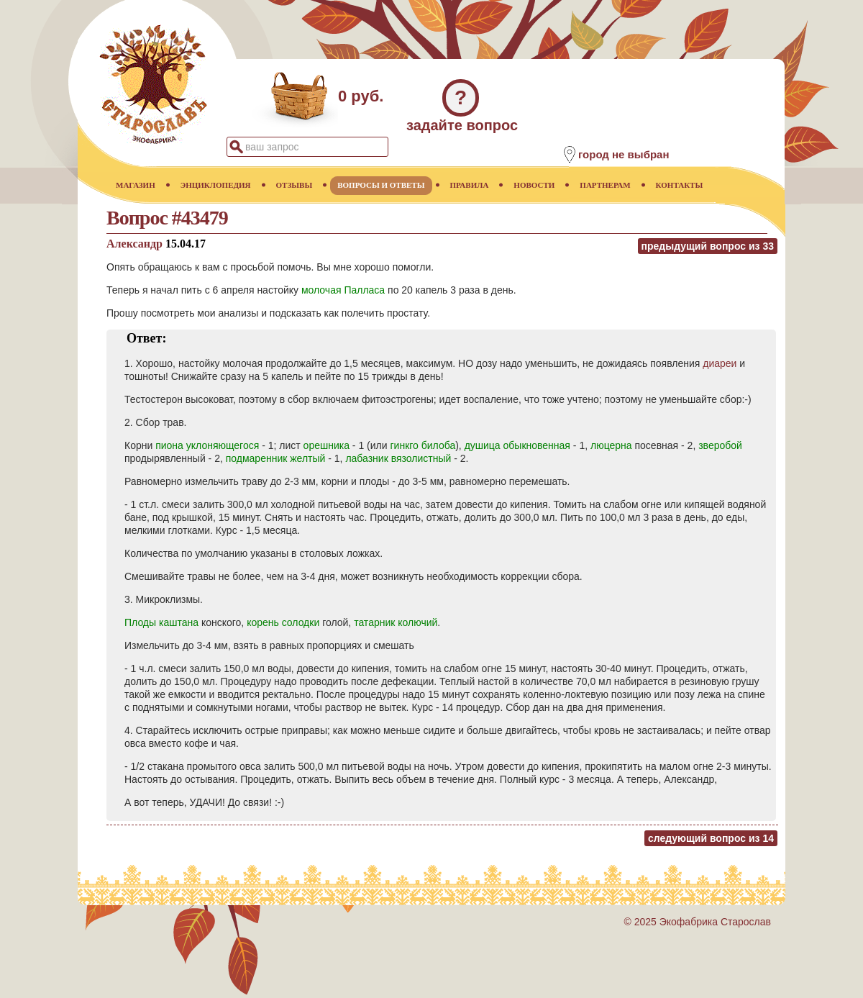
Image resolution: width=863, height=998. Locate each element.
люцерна (611, 445)
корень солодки (283, 622)
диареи (719, 363)
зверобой (720, 445)
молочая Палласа (343, 290)
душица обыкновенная (517, 445)
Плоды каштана (161, 622)
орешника (326, 445)
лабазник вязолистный (398, 458)
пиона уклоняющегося (207, 445)
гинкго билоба (422, 445)
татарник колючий (395, 622)
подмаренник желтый (276, 458)
